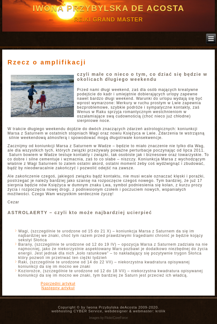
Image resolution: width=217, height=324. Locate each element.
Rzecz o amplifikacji (47, 62)
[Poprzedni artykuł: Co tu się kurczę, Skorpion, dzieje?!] (58, 283)
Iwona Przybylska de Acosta (108, 8)
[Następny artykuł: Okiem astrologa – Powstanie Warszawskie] (58, 288)
